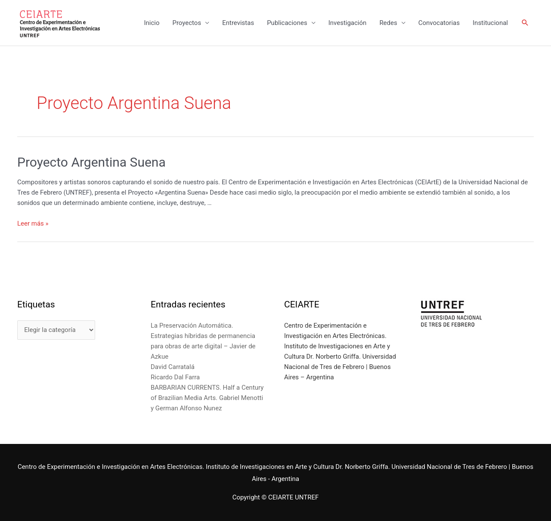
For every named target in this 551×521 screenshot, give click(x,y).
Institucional (490, 23)
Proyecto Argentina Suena (91, 162)
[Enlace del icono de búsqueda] (525, 23)
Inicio (151, 23)
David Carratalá (173, 367)
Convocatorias (439, 23)
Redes (388, 23)
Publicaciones (287, 23)
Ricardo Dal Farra (175, 377)
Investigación (347, 23)
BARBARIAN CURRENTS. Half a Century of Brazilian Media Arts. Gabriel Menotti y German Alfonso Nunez (207, 398)
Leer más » (33, 223)
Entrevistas (238, 23)
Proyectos (186, 23)
